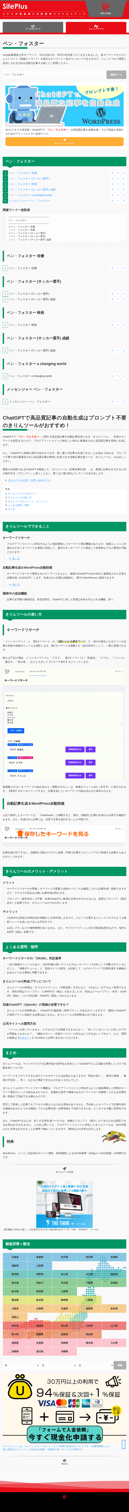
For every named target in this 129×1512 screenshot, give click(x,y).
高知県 (89, 1334)
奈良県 (114, 1308)
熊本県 (89, 1343)
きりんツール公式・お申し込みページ (29, 480)
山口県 (114, 1325)
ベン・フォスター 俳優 (23, 172)
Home (64, 1462)
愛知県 (15, 1300)
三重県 (89, 1300)
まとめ (11, 509)
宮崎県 (15, 1351)
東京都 (15, 1282)
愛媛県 (39, 1334)
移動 (120, 1365)
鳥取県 (15, 1325)
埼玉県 (64, 1282)
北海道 (15, 1257)
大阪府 (15, 1308)
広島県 (89, 1325)
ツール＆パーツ (33, 27)
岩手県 (64, 1257)
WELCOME (105, 9)
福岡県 (15, 1343)
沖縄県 (64, 1351)
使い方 (16, 558)
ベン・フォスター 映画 (23, 184)
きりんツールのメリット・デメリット (28, 501)
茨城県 (114, 1282)
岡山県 (64, 1325)
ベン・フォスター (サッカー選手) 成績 (32, 189)
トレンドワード (96, 27)
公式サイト (25, 1037)
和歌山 (15, 1317)
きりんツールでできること (22, 493)
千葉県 (89, 1282)
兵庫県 (39, 1308)
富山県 (64, 1274)
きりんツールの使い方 (20, 497)
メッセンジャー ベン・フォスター (29, 200)
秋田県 (89, 1257)
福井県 (114, 1274)
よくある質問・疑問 (18, 505)
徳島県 (64, 1334)
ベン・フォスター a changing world (30, 195)
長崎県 (64, 1343)
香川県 (15, 1334)
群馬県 (39, 1291)
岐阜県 (39, 1300)
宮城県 (114, 1257)
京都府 (64, 1308)
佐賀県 (39, 1343)
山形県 (39, 1265)
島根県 (39, 1325)
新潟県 (15, 1274)
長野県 (39, 1274)
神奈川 (39, 1282)
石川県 (89, 1274)
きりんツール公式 (64, 141)
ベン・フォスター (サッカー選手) (29, 178)
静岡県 (64, 1300)
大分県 (114, 1343)
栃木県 (15, 1291)
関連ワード (116, 74)
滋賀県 (89, 1308)
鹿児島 (39, 1351)
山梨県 (64, 1291)
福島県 (15, 1265)
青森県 (39, 1257)
